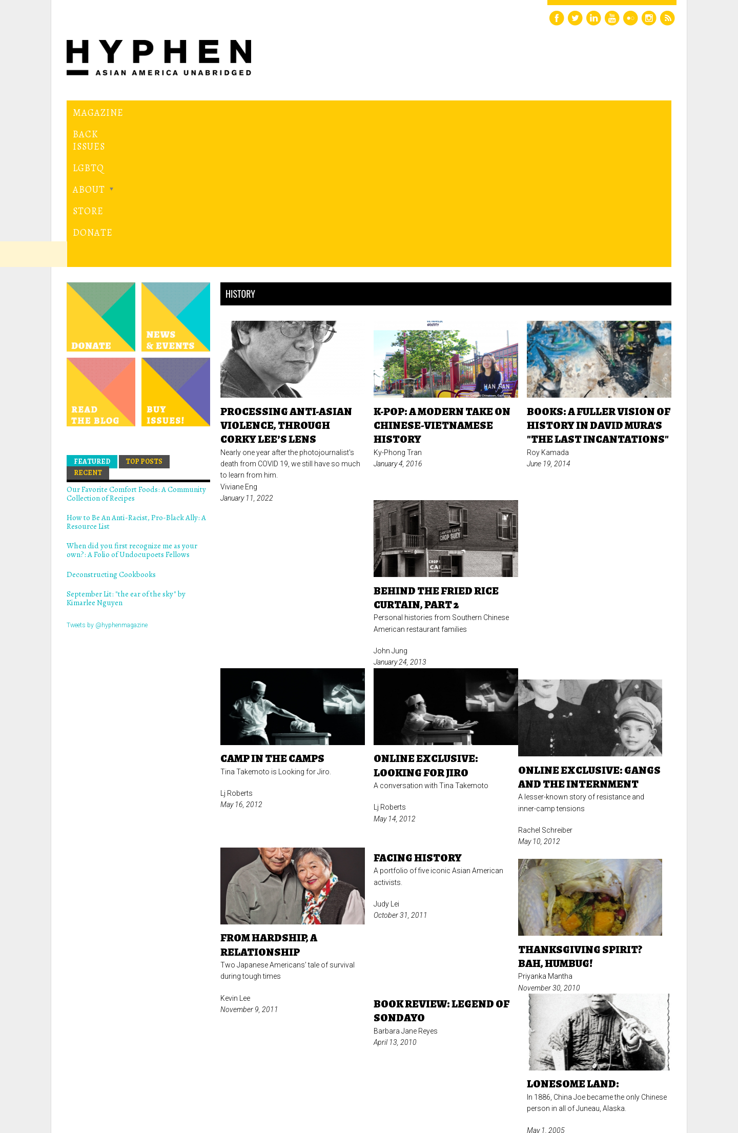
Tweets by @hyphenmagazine (107, 483)
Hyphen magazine (114, 1082)
